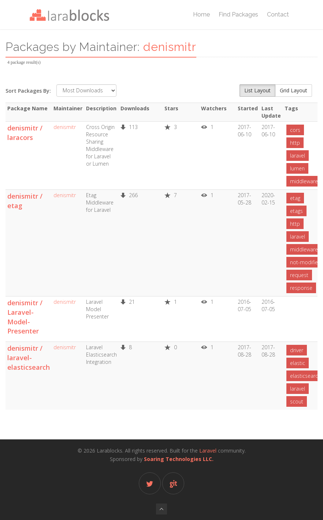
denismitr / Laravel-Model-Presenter (24, 316)
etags (296, 210)
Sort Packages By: (28, 90)
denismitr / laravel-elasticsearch (28, 357)
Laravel (207, 450)
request (299, 275)
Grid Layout (293, 90)
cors (295, 129)
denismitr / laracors (24, 132)
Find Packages (238, 14)
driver (296, 350)
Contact (278, 14)
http (295, 142)
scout (296, 401)
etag (295, 198)
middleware (304, 181)
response (301, 287)
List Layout (257, 90)
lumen (297, 168)
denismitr (64, 126)
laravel (297, 155)
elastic (297, 362)
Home (201, 14)
